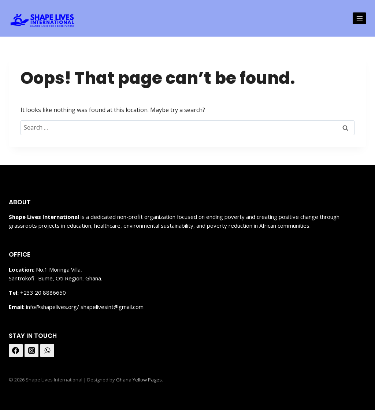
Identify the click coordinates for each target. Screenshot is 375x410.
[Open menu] (359, 18)
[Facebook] (16, 351)
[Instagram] (31, 351)
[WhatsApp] (47, 351)
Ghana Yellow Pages (139, 379)
